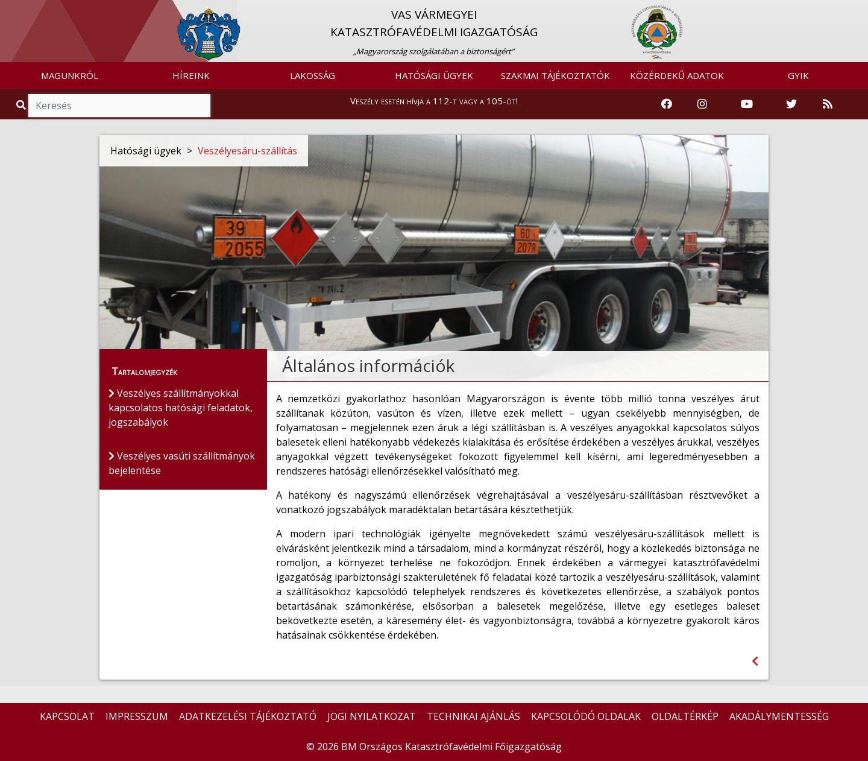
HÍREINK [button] (191, 75)
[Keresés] (119, 105)
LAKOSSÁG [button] (312, 75)
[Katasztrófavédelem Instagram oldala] (702, 104)
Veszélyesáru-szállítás (247, 150)
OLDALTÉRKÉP (685, 716)
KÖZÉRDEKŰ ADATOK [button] (677, 75)
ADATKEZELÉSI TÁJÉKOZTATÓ (247, 716)
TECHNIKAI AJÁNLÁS (473, 716)
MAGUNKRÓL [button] (69, 75)
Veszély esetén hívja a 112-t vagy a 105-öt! (434, 101)
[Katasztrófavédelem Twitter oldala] (791, 104)
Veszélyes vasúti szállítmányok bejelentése (181, 463)
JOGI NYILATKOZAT (371, 716)
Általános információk (368, 365)
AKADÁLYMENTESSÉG (779, 716)
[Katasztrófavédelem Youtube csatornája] (747, 104)
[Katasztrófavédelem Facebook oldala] (666, 104)
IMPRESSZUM (136, 716)
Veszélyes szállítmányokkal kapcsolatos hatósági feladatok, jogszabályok (180, 408)
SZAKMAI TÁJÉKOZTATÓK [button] (555, 75)
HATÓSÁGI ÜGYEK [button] (434, 75)
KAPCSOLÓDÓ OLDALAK (586, 716)
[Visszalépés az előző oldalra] (755, 661)
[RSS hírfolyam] (828, 104)
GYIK (798, 75)
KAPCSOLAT (67, 716)
